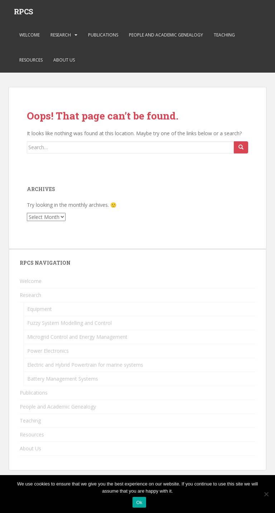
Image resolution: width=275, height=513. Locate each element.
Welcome (29, 37)
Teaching (224, 37)
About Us (64, 62)
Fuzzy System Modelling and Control (69, 325)
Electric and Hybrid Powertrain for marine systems (85, 367)
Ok (139, 502)
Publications (103, 37)
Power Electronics (48, 353)
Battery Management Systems (62, 381)
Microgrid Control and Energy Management (77, 339)
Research (60, 37)
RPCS (23, 12)
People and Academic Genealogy (166, 37)
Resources (31, 62)
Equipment (39, 311)
